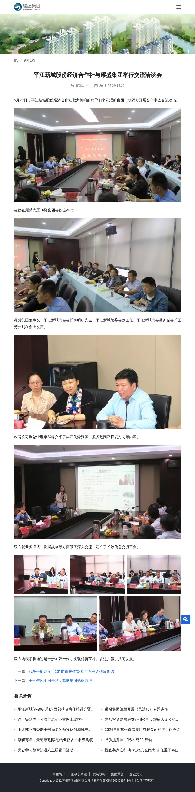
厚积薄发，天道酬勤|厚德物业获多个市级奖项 (55, 740)
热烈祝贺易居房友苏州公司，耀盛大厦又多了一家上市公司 (143, 719)
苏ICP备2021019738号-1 (118, 780)
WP (147, 780)
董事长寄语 (79, 774)
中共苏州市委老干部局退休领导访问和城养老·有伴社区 (56, 730)
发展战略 (99, 774)
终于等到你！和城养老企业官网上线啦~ (50, 719)
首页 (17, 60)
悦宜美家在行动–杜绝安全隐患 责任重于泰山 (142, 750)
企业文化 (135, 774)
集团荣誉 (117, 774)
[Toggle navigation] (179, 7)
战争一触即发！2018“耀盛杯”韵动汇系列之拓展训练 (71, 671)
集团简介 (58, 774)
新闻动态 (82, 86)
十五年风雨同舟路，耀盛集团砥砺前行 (60, 680)
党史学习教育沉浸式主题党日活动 (45, 750)
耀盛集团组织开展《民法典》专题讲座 (136, 709)
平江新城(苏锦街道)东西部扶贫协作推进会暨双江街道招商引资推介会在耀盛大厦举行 (56, 709)
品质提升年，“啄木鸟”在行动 (128, 740)
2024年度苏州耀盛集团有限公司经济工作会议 (142, 730)
